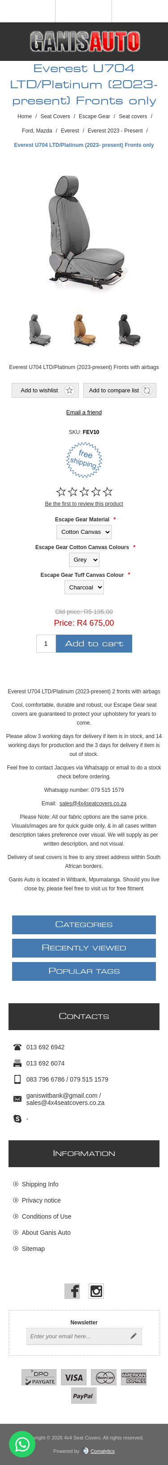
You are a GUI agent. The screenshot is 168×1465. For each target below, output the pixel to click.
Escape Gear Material (82, 519)
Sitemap (33, 1248)
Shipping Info (40, 1184)
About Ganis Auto (46, 1232)
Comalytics (98, 1451)
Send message (22, 1444)
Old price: (68, 612)
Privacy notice (41, 1200)
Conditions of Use (47, 1216)
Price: (64, 623)
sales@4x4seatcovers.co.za (93, 803)
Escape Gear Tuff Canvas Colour (82, 574)
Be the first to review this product (84, 504)
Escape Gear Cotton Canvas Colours (82, 547)
